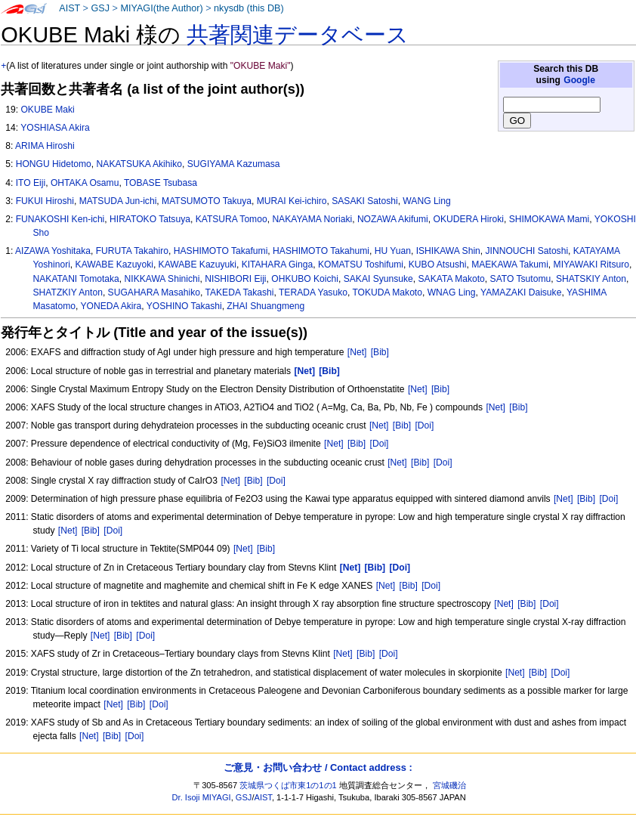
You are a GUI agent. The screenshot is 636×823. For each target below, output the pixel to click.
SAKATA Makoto (451, 279)
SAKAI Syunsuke (378, 279)
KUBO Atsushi (438, 264)
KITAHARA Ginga (277, 264)
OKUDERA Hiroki (468, 219)
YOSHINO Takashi (184, 306)
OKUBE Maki (47, 109)
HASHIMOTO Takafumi (221, 251)
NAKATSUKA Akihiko (139, 164)
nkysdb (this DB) (249, 8)
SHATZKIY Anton (68, 292)
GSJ (100, 8)
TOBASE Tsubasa (160, 183)
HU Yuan (393, 251)
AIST (69, 8)
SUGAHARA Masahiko (154, 292)
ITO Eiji (30, 183)
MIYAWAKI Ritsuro (591, 264)
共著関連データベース (298, 35)
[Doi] (424, 425)
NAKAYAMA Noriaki (312, 219)
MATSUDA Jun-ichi (118, 201)
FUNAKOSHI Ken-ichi (60, 219)
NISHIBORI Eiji (235, 279)
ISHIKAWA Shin (448, 251)
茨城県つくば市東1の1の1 (288, 785)
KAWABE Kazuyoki (114, 264)
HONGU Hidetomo (53, 164)
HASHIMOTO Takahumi (321, 251)
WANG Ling (426, 201)
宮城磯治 (449, 785)
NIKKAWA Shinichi (162, 279)
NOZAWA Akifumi (392, 219)
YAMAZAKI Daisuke (520, 292)
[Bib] (380, 352)
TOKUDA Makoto (387, 292)
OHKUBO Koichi (304, 279)
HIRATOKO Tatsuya (150, 219)
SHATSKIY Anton (591, 279)
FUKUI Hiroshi (45, 201)
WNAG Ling (452, 292)
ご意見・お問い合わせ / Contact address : (318, 767)
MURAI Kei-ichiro (292, 201)
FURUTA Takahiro (132, 251)
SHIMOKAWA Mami (549, 219)
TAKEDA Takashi (239, 292)
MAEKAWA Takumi (509, 264)
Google (579, 80)
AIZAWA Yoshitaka (53, 251)
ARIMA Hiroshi (45, 146)
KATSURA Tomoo (231, 219)
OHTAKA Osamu (85, 183)
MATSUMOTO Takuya (207, 201)
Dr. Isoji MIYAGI (201, 797)
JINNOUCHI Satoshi (527, 251)
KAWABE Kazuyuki (197, 264)
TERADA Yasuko (313, 292)
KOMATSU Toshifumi (360, 264)
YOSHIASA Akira (54, 127)
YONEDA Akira (111, 306)
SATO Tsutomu (520, 279)
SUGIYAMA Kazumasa (233, 164)
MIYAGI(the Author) (161, 8)
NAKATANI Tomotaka (76, 279)
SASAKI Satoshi (364, 201)
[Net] (357, 352)
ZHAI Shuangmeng (265, 306)
